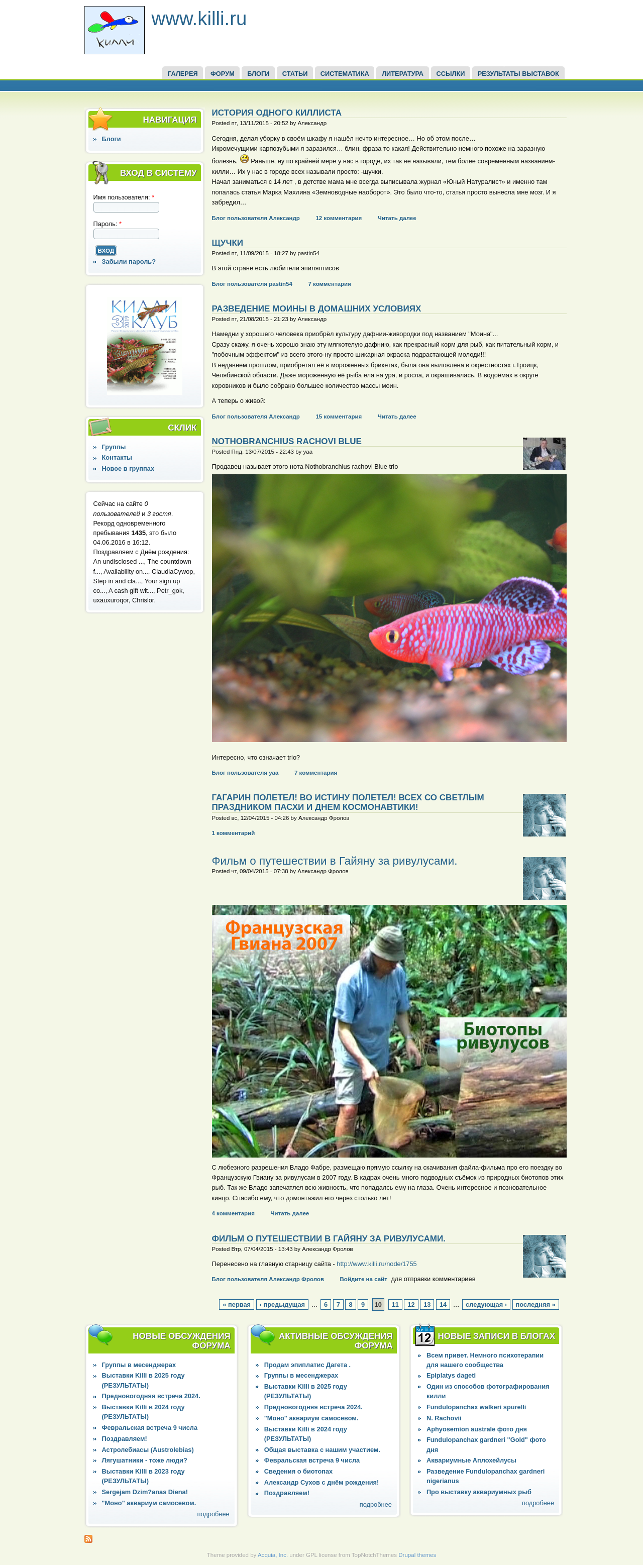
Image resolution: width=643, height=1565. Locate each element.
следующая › (486, 1304)
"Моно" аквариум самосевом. (149, 1503)
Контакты (117, 457)
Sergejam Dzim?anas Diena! (145, 1492)
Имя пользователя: (124, 197)
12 (410, 1304)
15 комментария (338, 416)
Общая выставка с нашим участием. (322, 1449)
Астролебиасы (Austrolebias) (148, 1449)
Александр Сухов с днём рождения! (321, 1482)
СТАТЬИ (295, 73)
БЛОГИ (258, 73)
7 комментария (329, 284)
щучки (228, 243)
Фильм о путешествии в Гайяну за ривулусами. (335, 861)
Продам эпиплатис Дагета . (307, 1365)
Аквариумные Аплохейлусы (471, 1460)
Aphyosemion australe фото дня (476, 1429)
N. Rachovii (444, 1418)
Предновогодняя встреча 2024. (151, 1396)
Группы (114, 447)
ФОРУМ (222, 73)
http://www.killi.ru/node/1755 (376, 1264)
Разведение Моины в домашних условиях (316, 309)
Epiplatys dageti (451, 1375)
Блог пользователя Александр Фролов (268, 1279)
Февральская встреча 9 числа (149, 1427)
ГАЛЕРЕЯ (183, 73)
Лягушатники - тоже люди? (144, 1460)
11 (395, 1304)
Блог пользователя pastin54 (252, 284)
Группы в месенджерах (139, 1365)
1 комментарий (233, 833)
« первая (237, 1304)
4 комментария (233, 1213)
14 (443, 1304)
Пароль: (107, 224)
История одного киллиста (277, 113)
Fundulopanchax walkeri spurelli (476, 1407)
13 (427, 1304)
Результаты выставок (518, 73)
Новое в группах (128, 468)
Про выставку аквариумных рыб (478, 1492)
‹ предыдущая (282, 1304)
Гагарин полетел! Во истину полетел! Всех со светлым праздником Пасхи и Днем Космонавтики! (348, 802)
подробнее (213, 1514)
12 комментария (338, 218)
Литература (402, 73)
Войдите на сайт (363, 1279)
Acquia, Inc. (273, 1555)
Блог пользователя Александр (256, 218)
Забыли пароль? (129, 261)
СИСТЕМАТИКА (344, 73)
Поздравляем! (124, 1438)
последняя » (536, 1304)
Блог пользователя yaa (245, 773)
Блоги (111, 139)
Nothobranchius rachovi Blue (287, 441)
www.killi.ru (199, 18)
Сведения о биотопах (298, 1471)
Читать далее (397, 218)
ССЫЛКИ (450, 73)
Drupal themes (417, 1555)
